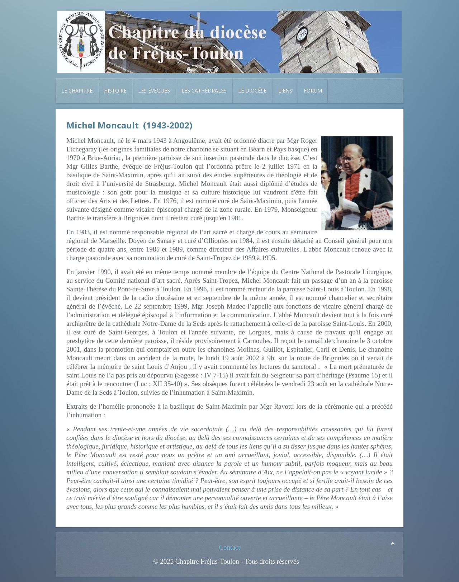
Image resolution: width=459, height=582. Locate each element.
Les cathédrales (204, 90)
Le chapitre (77, 90)
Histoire (115, 90)
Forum (313, 90)
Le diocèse (252, 90)
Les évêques (154, 90)
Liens (285, 90)
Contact (229, 547)
